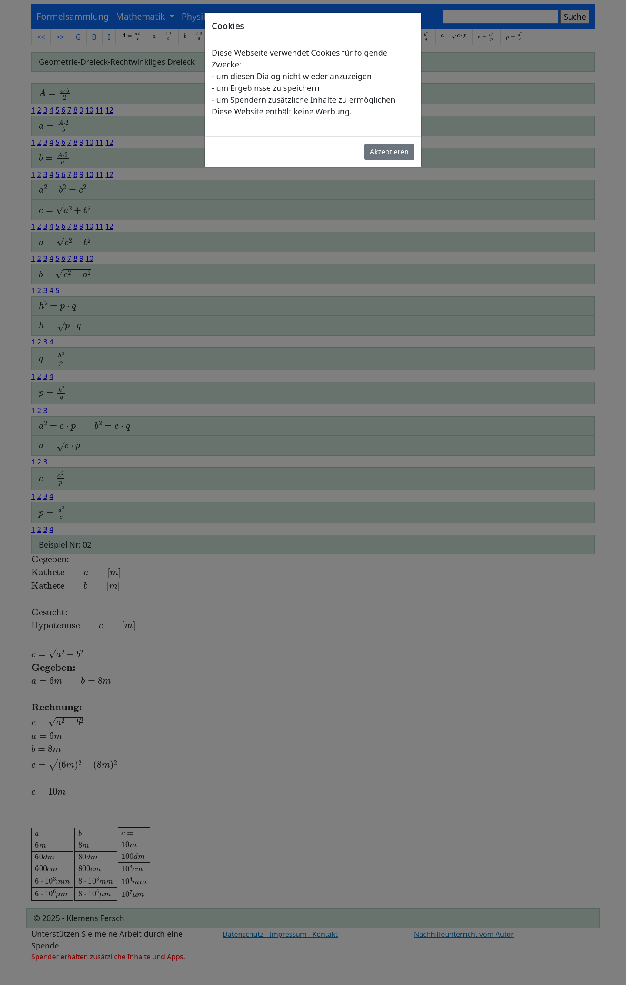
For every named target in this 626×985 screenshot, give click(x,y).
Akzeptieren (389, 152)
